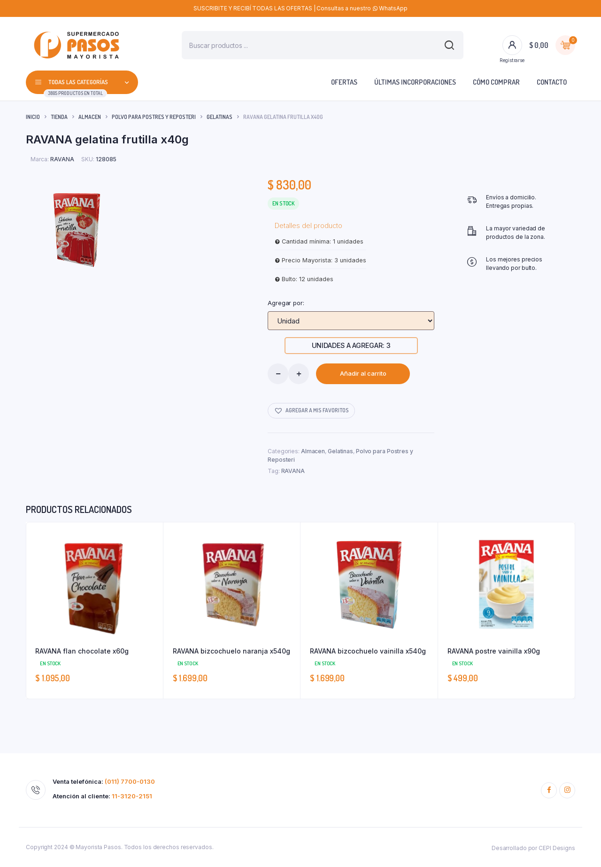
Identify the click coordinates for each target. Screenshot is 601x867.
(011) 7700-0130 (130, 781)
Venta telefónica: (104, 781)
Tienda (59, 116)
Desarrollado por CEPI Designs (533, 847)
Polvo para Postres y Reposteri (154, 116)
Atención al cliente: (102, 796)
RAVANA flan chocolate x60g (82, 651)
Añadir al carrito (363, 373)
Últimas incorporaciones (415, 82)
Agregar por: (286, 303)
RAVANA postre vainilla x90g (493, 651)
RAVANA (293, 470)
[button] (311, 410)
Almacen (89, 116)
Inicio (33, 116)
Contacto (552, 82)
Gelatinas (219, 116)
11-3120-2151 (132, 796)
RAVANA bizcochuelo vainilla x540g (368, 651)
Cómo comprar (496, 82)
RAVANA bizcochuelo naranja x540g (231, 651)
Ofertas (344, 82)
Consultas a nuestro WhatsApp (361, 8)
